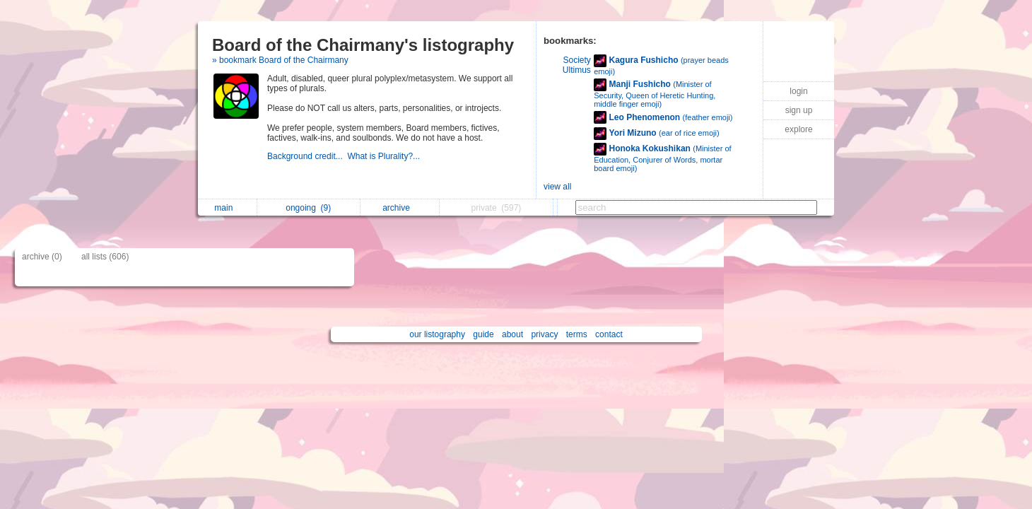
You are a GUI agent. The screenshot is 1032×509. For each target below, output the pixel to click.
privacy (544, 334)
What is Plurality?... (384, 156)
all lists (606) (105, 257)
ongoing (308, 208)
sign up (799, 110)
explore (798, 129)
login (798, 91)
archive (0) (42, 257)
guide (483, 334)
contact (609, 334)
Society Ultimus (577, 65)
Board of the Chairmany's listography (363, 44)
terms (576, 334)
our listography (437, 334)
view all (557, 187)
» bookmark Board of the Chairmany (280, 60)
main (227, 208)
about (512, 334)
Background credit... (307, 156)
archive (399, 208)
